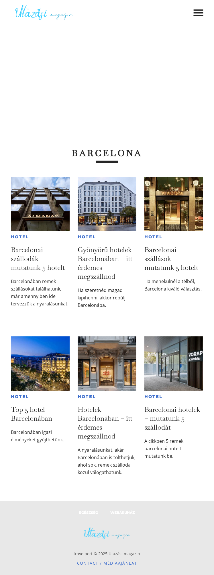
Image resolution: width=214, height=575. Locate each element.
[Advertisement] (107, 69)
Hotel (20, 236)
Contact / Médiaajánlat (107, 563)
